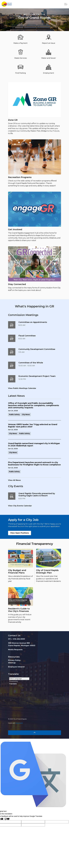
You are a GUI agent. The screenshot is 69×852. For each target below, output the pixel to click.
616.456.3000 (19, 639)
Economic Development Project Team (37, 376)
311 (9, 639)
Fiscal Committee (27, 336)
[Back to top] (34, 732)
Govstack (19, 723)
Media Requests (15, 650)
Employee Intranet (16, 667)
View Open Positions (19, 533)
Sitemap (12, 663)
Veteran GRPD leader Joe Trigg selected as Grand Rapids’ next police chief (32, 425)
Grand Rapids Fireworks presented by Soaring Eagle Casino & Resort (36, 494)
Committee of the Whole (30, 363)
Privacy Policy (14, 660)
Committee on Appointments (32, 322)
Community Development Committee (36, 349)
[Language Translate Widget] (19, 678)
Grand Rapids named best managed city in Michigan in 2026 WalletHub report (34, 444)
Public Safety (14, 414)
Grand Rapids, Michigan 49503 (21, 646)
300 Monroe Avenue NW (19, 643)
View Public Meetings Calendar (22, 388)
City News (26, 414)
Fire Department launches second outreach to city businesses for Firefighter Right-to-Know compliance (34, 463)
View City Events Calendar (20, 506)
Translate (13, 684)
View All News (14, 480)
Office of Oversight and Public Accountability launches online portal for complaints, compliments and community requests (33, 405)
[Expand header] (66, 4)
